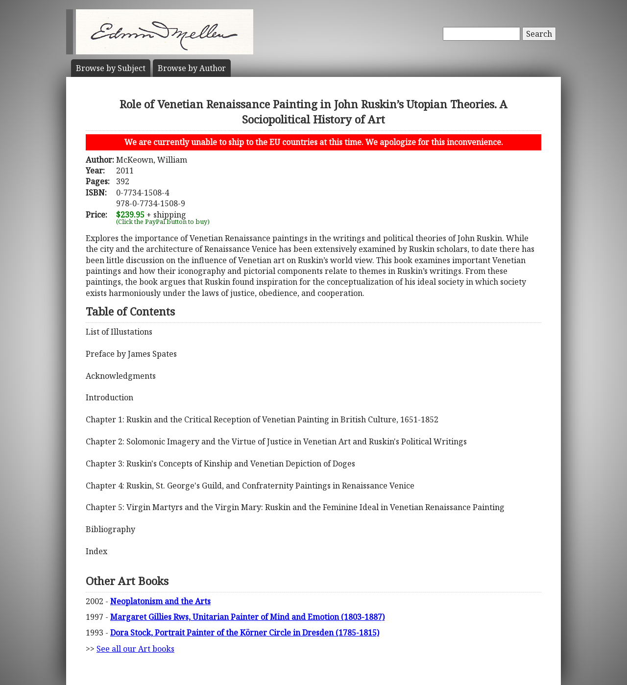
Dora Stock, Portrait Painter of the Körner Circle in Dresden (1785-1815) (244, 632)
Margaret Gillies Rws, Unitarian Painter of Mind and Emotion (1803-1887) (247, 617)
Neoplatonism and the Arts (160, 601)
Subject (110, 68)
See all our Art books (135, 648)
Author (192, 68)
